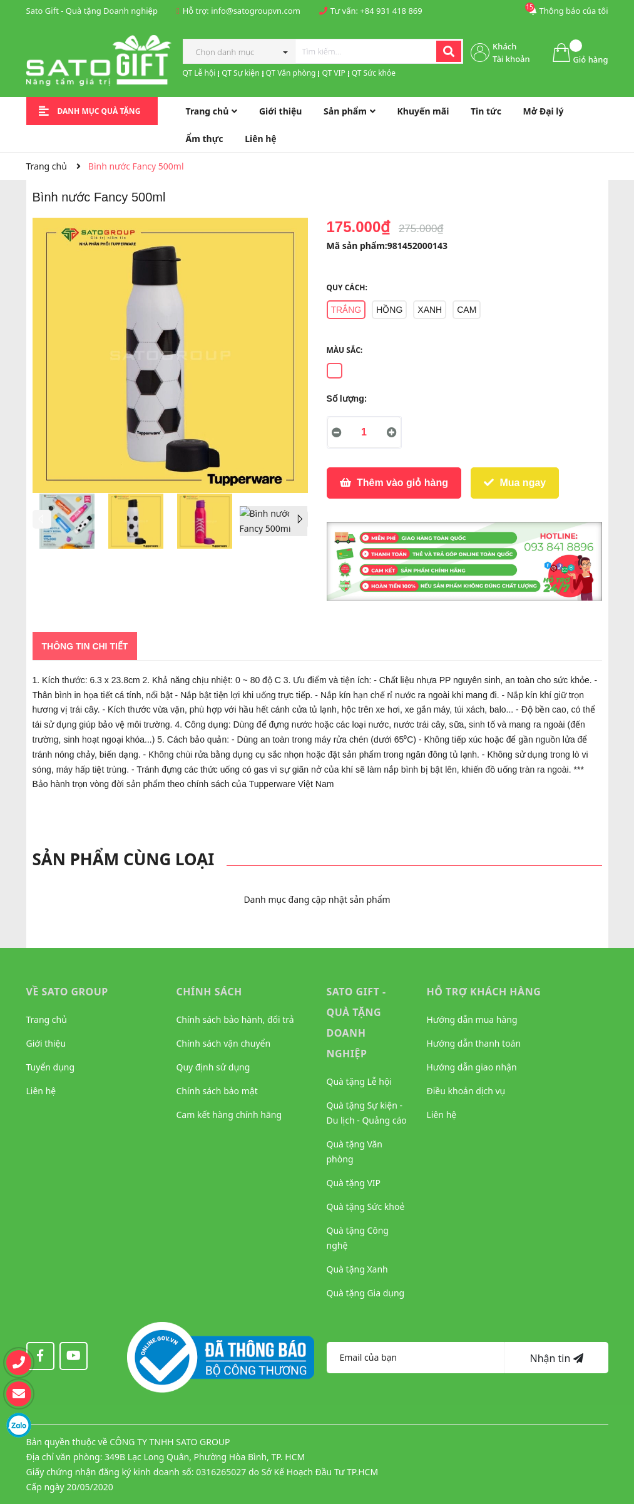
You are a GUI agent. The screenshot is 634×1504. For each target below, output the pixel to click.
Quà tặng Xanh (357, 1269)
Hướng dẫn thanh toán (474, 1043)
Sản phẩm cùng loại (124, 859)
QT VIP (333, 73)
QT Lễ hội (199, 73)
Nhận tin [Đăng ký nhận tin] (556, 1358)
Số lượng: (347, 399)
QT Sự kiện (240, 73)
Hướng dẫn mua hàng (472, 1019)
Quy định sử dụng (213, 1067)
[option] (67, 524)
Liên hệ (41, 1091)
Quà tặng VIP (354, 1183)
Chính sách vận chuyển (223, 1043)
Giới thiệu (46, 1043)
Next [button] (298, 519)
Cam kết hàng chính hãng (229, 1114)
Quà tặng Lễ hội (359, 1081)
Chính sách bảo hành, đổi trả (235, 1019)
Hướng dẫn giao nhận (472, 1067)
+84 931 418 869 (391, 10)
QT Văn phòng (291, 73)
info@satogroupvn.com (255, 10)
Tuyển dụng (50, 1067)
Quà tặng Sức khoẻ (366, 1206)
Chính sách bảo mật (217, 1091)
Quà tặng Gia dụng (366, 1293)
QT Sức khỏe (374, 73)
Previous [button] (42, 519)
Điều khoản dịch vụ (466, 1091)
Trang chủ (46, 1019)
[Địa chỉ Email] (416, 1357)
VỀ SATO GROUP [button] (67, 991)
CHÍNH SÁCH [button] (209, 991)
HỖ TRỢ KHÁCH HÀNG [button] (484, 991)
